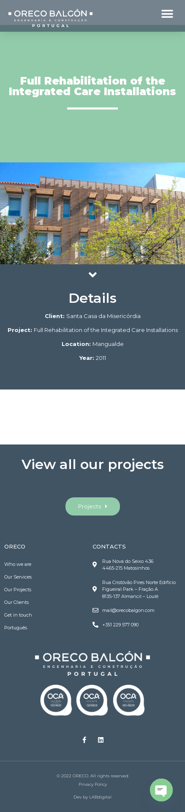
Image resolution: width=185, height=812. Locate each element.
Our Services (18, 577)
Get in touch (18, 615)
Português (15, 628)
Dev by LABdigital (92, 797)
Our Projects (17, 590)
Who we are (17, 564)
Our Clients (16, 602)
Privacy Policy (93, 784)
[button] (167, 13)
